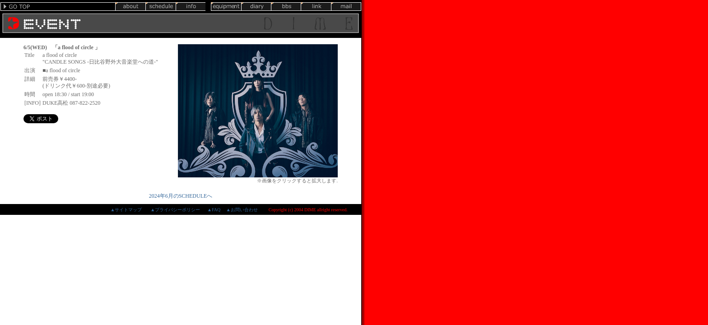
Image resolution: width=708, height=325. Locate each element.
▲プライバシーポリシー (175, 209)
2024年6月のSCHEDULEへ (181, 196)
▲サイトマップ (126, 209)
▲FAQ (213, 209)
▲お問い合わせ (242, 209)
